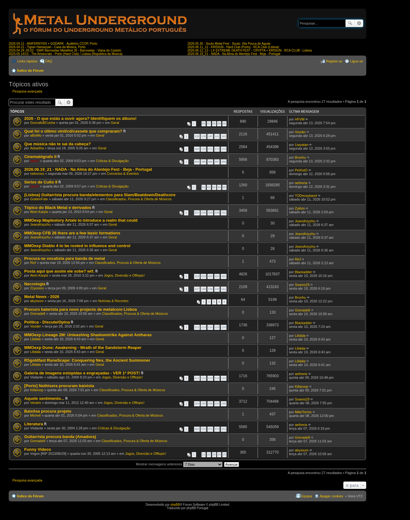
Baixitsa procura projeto (47, 411)
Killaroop (36, 390)
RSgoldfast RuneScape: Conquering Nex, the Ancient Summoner (87, 360)
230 (217, 212)
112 (197, 327)
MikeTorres (303, 412)
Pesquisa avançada (359, 23)
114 (210, 327)
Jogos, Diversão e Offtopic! (124, 275)
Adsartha (37, 148)
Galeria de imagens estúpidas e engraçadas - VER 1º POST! (82, 373)
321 (217, 276)
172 (217, 149)
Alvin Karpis (39, 212)
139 (203, 136)
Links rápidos (27, 61)
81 (203, 187)
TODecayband (306, 195)
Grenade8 (37, 313)
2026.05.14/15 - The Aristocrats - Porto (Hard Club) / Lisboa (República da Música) (66, 54)
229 (210, 212)
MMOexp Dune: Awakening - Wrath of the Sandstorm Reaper (83, 347)
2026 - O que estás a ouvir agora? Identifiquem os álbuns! (80, 118)
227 (197, 212)
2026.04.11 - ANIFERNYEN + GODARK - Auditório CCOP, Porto (53, 43)
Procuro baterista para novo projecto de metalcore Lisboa (80, 309)
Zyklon (300, 208)
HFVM (299, 119)
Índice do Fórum (30, 70)
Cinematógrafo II (40, 156)
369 (197, 429)
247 (217, 403)
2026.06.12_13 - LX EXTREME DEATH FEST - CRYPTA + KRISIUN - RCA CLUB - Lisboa (249, 50)
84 (219, 187)
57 (208, 123)
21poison (37, 288)
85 (224, 187)
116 (223, 327)
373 (223, 429)
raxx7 (34, 161)
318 (197, 276)
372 (217, 429)
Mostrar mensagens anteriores (179, 464)
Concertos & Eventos (123, 173)
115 (217, 327)
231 (223, 212)
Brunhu (300, 157)
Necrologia (34, 284)
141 (217, 136)
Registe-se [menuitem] (334, 61)
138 (197, 136)
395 (203, 161)
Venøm (35, 403)
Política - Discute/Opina (47, 322)
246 (210, 403)
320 (210, 276)
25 (224, 454)
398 (223, 161)
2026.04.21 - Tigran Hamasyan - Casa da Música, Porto (47, 47)
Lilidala (35, 339)
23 (214, 454)
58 (214, 123)
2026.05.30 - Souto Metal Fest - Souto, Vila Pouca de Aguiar (229, 43)
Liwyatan (301, 145)
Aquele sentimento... (44, 398)
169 (197, 149)
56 (203, 123)
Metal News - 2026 (41, 296)
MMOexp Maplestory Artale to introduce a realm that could (80, 220)
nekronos (37, 173)
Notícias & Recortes (113, 301)
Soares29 (302, 285)
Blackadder (303, 272)
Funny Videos (37, 449)
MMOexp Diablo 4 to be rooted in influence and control (77, 245)
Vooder (300, 132)
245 (203, 403)
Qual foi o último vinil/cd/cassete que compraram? (73, 131)
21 (203, 454)
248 (223, 403)
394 (197, 161)
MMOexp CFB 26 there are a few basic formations (72, 233)
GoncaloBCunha (42, 122)
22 (208, 454)
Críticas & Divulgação (112, 161)
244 (197, 403)
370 (203, 429)
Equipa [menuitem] (306, 496)
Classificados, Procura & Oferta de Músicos (139, 199)
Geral (115, 122)
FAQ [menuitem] (48, 61)
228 (203, 212)
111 (197, 378)
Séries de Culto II (40, 182)
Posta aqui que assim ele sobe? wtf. (59, 271)
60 (224, 123)
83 (214, 187)
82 (208, 187)
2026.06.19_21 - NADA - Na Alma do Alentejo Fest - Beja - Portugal (233, 54)
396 (210, 161)
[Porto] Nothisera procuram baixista (59, 385)
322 (223, 276)
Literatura (33, 424)
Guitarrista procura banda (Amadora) (60, 436)
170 (203, 149)
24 (219, 454)
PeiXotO (301, 170)
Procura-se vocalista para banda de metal (64, 258)
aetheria (301, 183)
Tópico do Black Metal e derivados (57, 207)
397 (217, 161)
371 (210, 429)
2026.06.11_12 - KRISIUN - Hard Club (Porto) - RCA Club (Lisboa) (233, 47)
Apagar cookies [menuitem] (331, 496)
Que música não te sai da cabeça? (57, 144)
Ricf (33, 263)
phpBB (175, 504)
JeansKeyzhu (40, 224)
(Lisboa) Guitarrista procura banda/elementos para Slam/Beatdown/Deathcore (99, 194)
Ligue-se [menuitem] (356, 61)
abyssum (37, 301)
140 (210, 136)
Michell (35, 415)
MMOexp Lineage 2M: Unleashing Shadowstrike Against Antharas (88, 334)
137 (197, 289)
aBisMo (36, 135)
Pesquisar (350, 23)
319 (203, 276)
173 (223, 149)
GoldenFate (39, 199)
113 (203, 327)
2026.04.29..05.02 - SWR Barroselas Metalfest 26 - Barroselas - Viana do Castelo (65, 50)
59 (219, 123)
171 (210, 149)
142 (223, 136)
